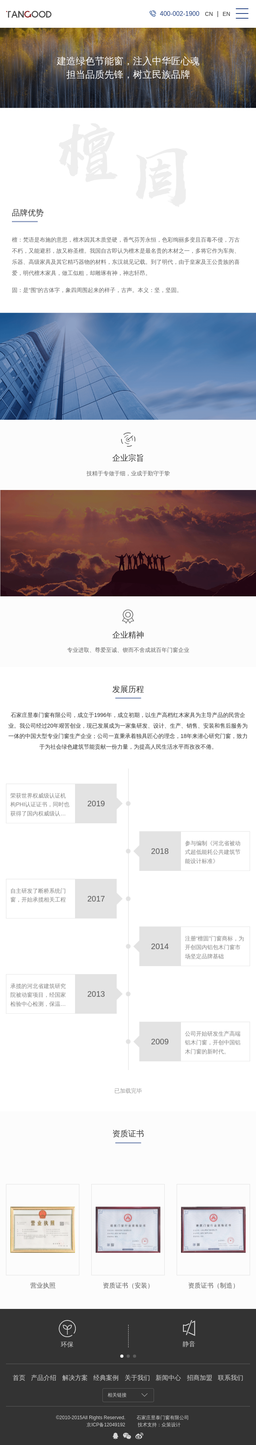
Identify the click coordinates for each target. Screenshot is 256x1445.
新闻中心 (168, 1377)
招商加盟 (199, 1377)
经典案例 (106, 1377)
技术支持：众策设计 (159, 1425)
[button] (121, 1356)
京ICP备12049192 (106, 1425)
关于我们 (137, 1377)
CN (209, 14)
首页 (19, 1377)
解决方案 (75, 1377)
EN (226, 14)
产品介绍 (43, 1377)
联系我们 (230, 1377)
